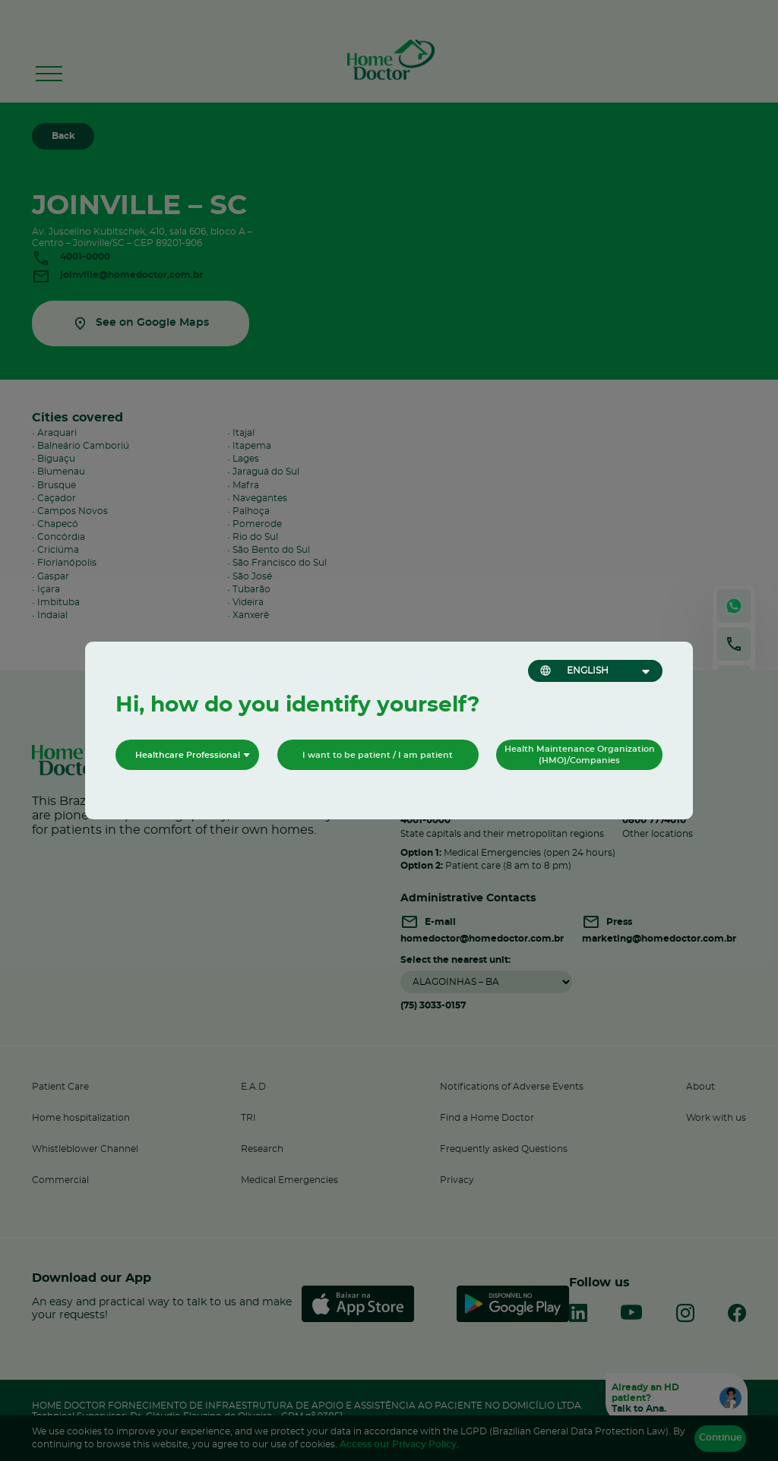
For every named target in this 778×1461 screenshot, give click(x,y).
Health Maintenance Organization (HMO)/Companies (579, 755)
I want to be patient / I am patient (377, 755)
